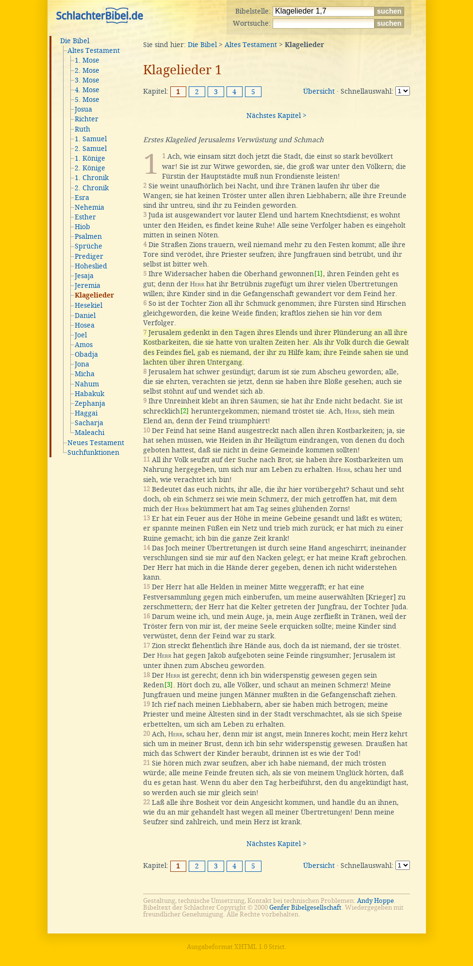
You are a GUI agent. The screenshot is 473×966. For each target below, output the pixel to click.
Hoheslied (91, 266)
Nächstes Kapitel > (276, 115)
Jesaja (84, 276)
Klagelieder (94, 296)
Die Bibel (74, 41)
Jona (82, 364)
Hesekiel (88, 305)
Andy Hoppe (375, 900)
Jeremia (87, 285)
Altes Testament (93, 50)
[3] (168, 684)
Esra (82, 197)
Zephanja (90, 403)
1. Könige (90, 158)
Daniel (85, 315)
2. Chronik (92, 188)
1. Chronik (92, 178)
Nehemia (89, 207)
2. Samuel (91, 148)
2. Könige (90, 168)
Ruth (82, 129)
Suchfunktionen (93, 452)
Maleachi (89, 432)
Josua (83, 109)
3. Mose (87, 80)
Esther (85, 217)
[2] (184, 411)
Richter (86, 119)
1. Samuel (91, 139)
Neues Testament (95, 443)
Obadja (86, 354)
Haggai (86, 413)
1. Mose (87, 60)
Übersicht (319, 91)
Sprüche (88, 246)
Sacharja (89, 423)
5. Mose (87, 99)
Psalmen (88, 236)
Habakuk (89, 394)
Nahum (87, 384)
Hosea (85, 325)
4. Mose (87, 90)
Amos (84, 345)
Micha (85, 374)
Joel (81, 335)
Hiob (82, 227)
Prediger (89, 256)
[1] (318, 273)
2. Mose (87, 70)
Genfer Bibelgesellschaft (305, 907)
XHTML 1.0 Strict (259, 946)
